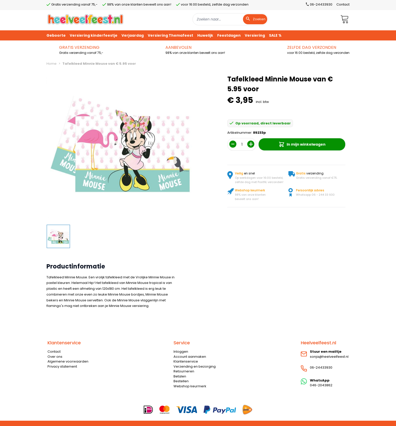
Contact (343, 4)
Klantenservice (186, 361)
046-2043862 (321, 385)
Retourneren (184, 371)
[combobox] (230, 19)
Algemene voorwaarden (67, 361)
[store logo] (85, 19)
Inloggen (181, 351)
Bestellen (181, 381)
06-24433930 (321, 367)
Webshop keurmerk (190, 386)
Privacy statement (62, 366)
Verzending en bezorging (195, 366)
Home (51, 63)
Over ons (54, 356)
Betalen (180, 376)
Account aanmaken (190, 356)
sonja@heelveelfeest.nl (329, 356)
